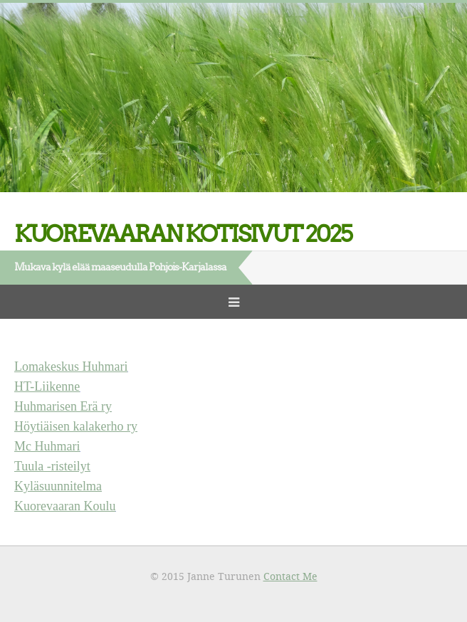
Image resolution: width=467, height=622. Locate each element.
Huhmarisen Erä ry (63, 406)
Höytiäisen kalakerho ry (75, 426)
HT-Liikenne (47, 386)
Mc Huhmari (47, 446)
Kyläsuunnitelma (58, 486)
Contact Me (290, 576)
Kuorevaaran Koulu (64, 506)
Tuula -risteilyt (52, 466)
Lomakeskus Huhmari (70, 366)
